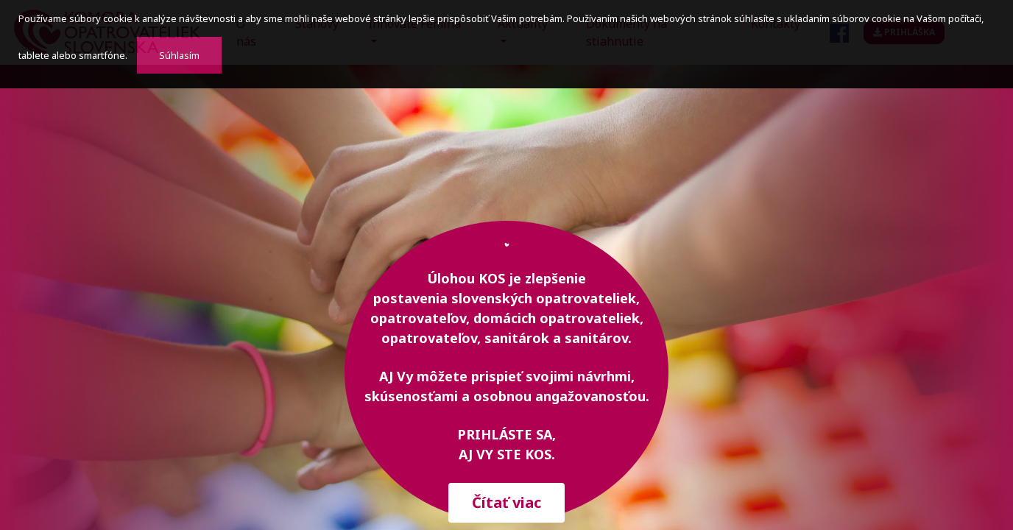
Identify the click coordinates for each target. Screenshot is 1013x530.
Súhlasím (179, 55)
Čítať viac (506, 502)
